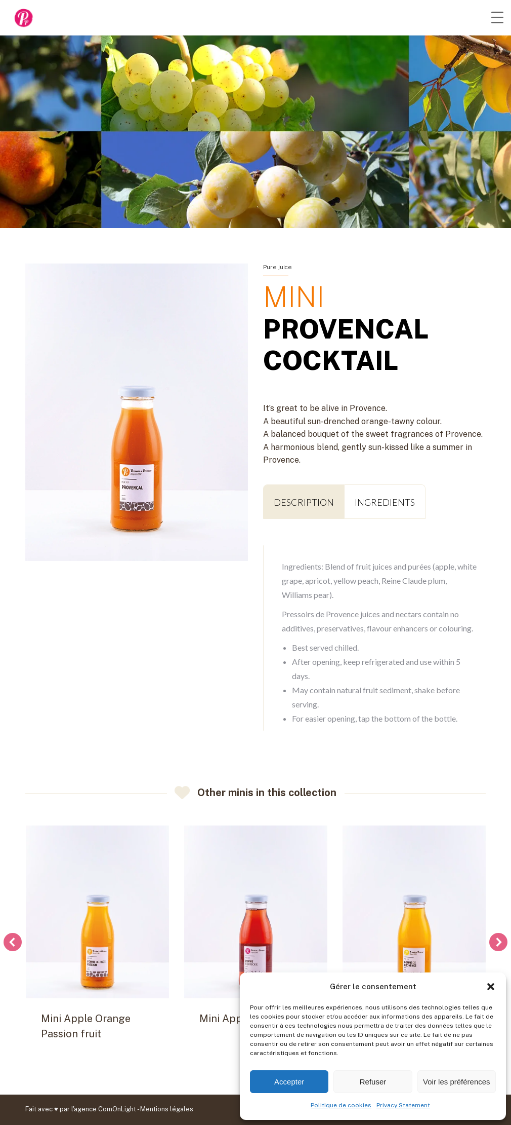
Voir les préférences (456, 1081)
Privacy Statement (403, 1105)
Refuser (373, 1081)
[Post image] (97, 912)
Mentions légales (166, 1109)
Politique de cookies (341, 1105)
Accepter (289, 1081)
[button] (491, 987)
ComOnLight (117, 1109)
